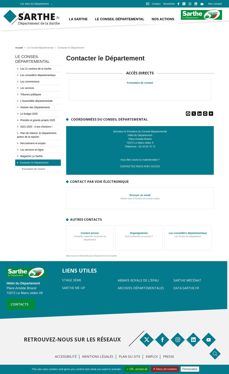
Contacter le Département (34, 162)
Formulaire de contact (140, 82)
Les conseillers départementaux (38, 75)
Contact (156, 3)
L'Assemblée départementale (36, 101)
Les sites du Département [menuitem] (35, 5)
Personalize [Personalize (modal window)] (190, 369)
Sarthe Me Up (73, 288)
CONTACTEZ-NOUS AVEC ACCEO (140, 166)
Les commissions (29, 81)
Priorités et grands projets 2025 (37, 120)
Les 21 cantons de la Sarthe (35, 68)
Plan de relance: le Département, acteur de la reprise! (37, 135)
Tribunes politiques (30, 94)
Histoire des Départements (35, 107)
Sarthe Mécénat (187, 280)
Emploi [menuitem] (152, 357)
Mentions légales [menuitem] (97, 357)
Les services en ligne (32, 149)
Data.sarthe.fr (186, 288)
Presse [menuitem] (168, 357)
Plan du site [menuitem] (129, 357)
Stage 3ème (71, 280)
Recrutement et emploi (32, 143)
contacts (19, 304)
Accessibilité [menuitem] (66, 357)
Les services (27, 88)
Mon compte (215, 3)
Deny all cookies (165, 369)
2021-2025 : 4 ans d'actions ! (36, 126)
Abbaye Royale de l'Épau (138, 280)
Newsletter (169, 3)
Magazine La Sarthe (31, 156)
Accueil (19, 48)
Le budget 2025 (29, 114)
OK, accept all (136, 369)
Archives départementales (141, 288)
